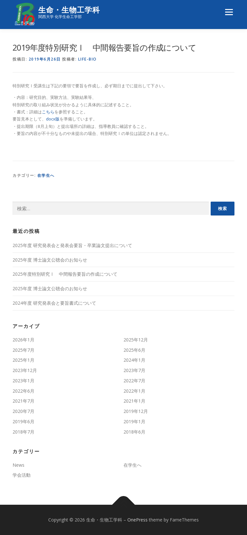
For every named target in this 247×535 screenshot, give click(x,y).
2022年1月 (134, 391)
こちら (48, 112)
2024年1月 (134, 360)
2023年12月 (25, 370)
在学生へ (46, 175)
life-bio (87, 59)
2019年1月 (134, 421)
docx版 (52, 119)
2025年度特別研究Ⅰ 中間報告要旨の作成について (65, 274)
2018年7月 (23, 432)
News (18, 465)
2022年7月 (134, 380)
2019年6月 (23, 421)
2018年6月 (134, 432)
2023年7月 (134, 370)
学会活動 (22, 475)
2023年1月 (23, 380)
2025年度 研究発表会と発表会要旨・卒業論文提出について (72, 245)
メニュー (228, 12)
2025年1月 (23, 360)
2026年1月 (23, 340)
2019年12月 (136, 411)
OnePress (137, 520)
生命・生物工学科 (69, 9)
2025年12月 (136, 340)
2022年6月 (23, 391)
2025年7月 (23, 350)
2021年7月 (23, 401)
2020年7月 (23, 411)
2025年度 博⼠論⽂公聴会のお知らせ (50, 260)
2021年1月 (134, 401)
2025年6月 (134, 350)
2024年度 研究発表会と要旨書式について (54, 303)
